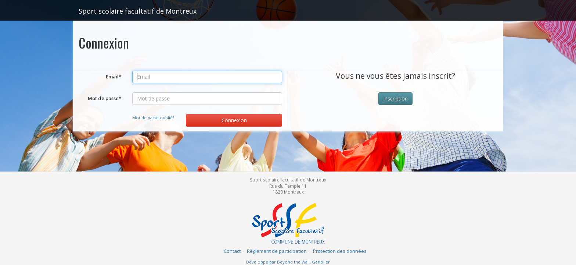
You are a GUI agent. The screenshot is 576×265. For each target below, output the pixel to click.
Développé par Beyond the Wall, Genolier (288, 262)
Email (113, 76)
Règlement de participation (277, 251)
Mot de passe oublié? (153, 117)
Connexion (234, 120)
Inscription (395, 98)
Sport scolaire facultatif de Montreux (138, 11)
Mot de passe (104, 98)
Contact (232, 251)
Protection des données (340, 251)
